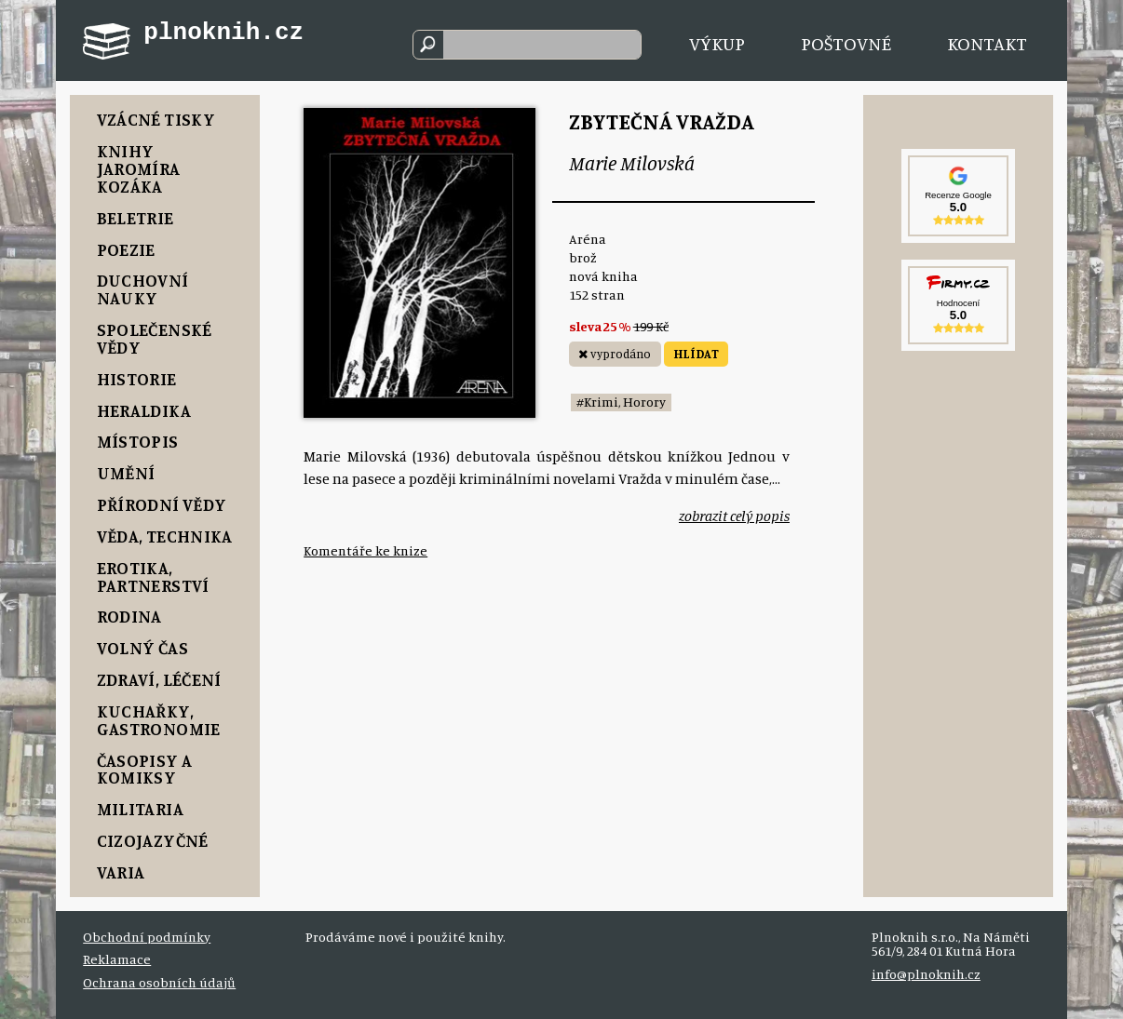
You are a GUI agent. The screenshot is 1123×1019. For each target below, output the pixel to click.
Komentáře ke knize (365, 550)
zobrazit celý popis (734, 515)
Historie (137, 379)
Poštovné (846, 43)
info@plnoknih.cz (926, 974)
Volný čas (142, 647)
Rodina (129, 616)
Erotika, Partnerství (153, 576)
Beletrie (135, 218)
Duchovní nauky (143, 289)
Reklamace (117, 959)
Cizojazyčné (153, 840)
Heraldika (144, 410)
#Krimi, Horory (621, 401)
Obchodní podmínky (146, 937)
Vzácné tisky (156, 119)
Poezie (126, 249)
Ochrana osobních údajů (159, 982)
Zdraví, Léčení (159, 679)
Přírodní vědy (162, 504)
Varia (121, 872)
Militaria (140, 808)
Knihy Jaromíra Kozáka (139, 168)
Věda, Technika (165, 536)
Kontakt (987, 43)
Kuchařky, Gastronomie (159, 720)
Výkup (717, 43)
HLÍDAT (696, 353)
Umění (126, 473)
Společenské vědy (154, 338)
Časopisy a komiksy (145, 769)
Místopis (138, 441)
